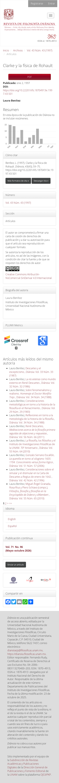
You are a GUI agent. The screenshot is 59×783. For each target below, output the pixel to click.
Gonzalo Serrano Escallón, (31, 458)
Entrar (51, 3)
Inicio (6, 50)
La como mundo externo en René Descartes (32, 381)
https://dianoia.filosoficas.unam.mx (26, 654)
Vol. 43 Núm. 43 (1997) (39, 50)
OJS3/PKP (45, 774)
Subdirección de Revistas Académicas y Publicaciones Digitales (23, 763)
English (12, 519)
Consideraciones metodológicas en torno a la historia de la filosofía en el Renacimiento (32, 404)
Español (12, 526)
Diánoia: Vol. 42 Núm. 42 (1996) (26, 480)
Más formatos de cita (18, 180)
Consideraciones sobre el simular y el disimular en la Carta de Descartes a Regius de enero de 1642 (31, 473)
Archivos (18, 50)
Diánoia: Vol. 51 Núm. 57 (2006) (26, 466)
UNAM (13, 774)
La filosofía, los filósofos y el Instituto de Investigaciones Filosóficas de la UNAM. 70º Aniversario (32, 444)
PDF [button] (29, 76)
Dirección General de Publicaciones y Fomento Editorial (27, 769)
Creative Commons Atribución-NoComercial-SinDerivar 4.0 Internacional (29, 276)
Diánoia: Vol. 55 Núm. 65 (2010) (26, 498)
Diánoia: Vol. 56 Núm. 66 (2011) (26, 437)
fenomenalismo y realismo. (30, 393)
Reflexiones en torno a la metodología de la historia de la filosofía (31, 417)
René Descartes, (32, 429)
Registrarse (37, 3)
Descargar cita (41, 180)
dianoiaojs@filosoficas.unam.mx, (25, 650)
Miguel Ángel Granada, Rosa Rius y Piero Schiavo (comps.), (30, 489)
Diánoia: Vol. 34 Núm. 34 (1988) (33, 397)
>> (10, 503)
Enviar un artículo (16, 564)
